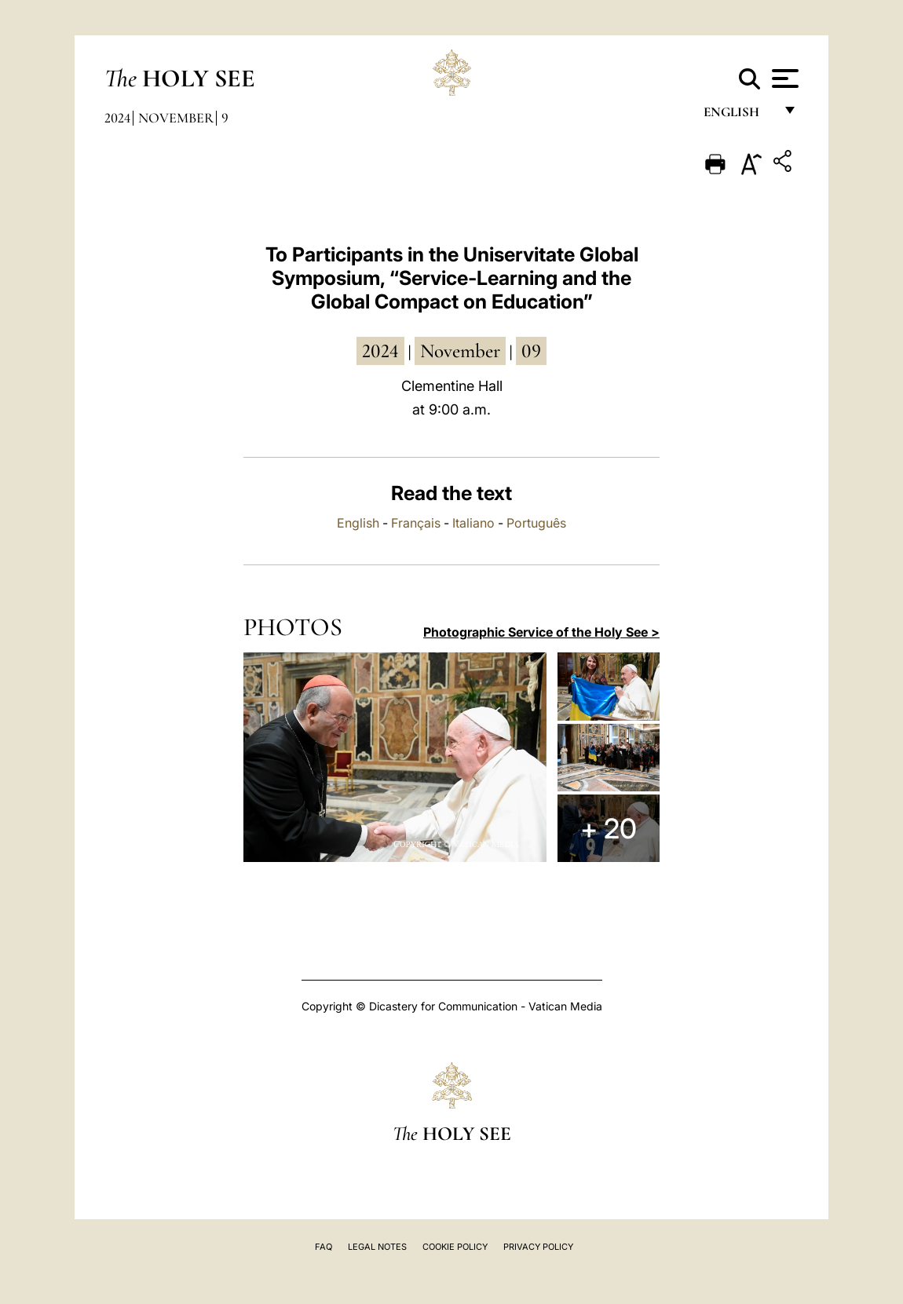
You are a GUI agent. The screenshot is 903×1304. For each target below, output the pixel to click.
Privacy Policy (538, 1246)
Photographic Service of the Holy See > (541, 632)
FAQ (323, 1246)
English (738, 116)
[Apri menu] (783, 78)
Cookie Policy (455, 1246)
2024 (117, 117)
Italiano (473, 523)
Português (536, 523)
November (176, 117)
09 (531, 351)
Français (416, 523)
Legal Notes (377, 1246)
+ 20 (608, 828)
